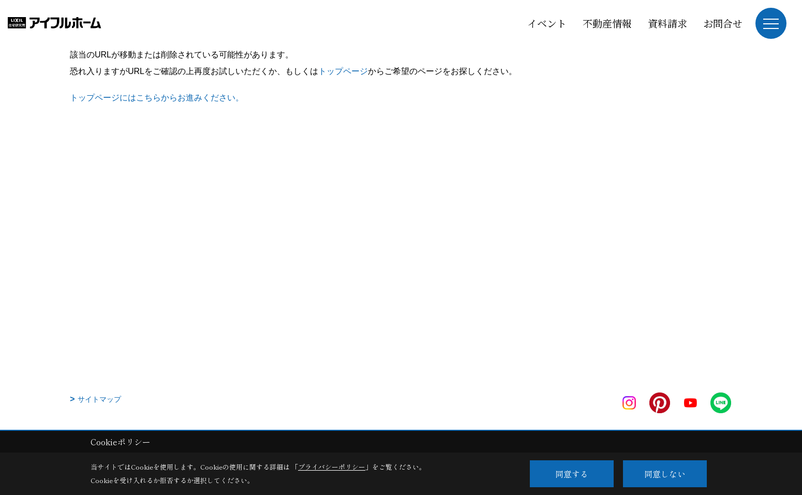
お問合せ (722, 23)
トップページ (343, 71)
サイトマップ (99, 399)
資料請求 (667, 23)
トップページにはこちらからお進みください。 (157, 97)
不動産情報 (607, 23)
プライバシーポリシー (331, 467)
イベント (547, 23)
